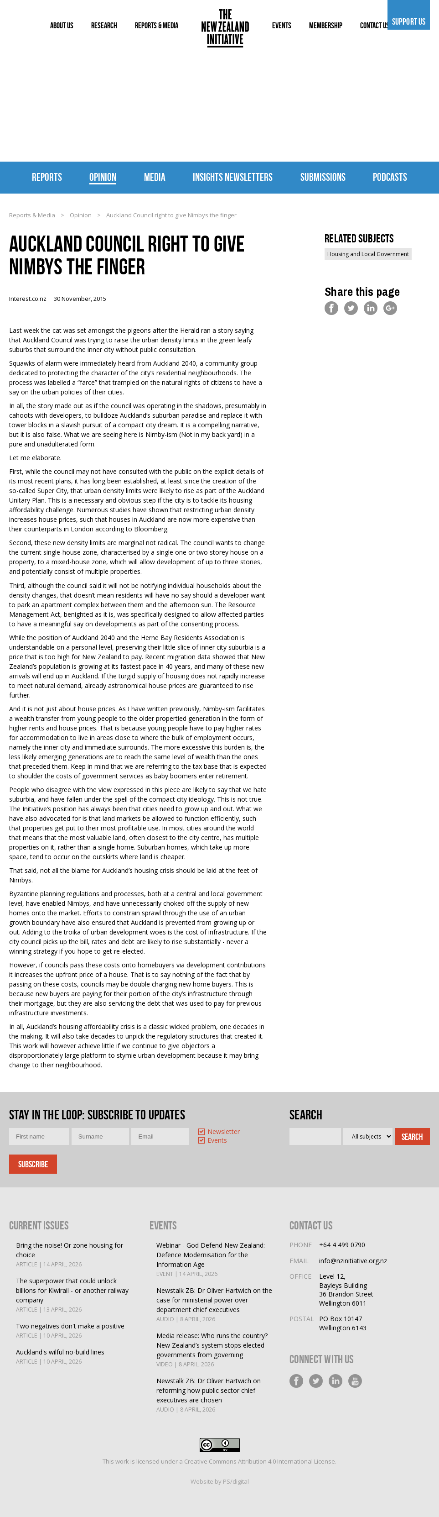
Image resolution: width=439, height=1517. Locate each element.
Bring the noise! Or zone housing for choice (76, 1255)
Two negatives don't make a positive (70, 1331)
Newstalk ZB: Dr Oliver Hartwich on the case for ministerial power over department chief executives (216, 1305)
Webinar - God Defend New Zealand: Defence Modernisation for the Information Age (216, 1260)
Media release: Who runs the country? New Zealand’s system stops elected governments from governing (216, 1350)
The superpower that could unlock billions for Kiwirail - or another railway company (76, 1295)
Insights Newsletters (233, 177)
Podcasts (390, 177)
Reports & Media (32, 215)
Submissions (323, 177)
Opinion (102, 177)
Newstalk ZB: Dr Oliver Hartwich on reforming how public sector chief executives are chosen (216, 1395)
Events (217, 1140)
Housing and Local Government (368, 254)
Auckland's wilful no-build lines (60, 1357)
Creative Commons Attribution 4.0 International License (259, 1461)
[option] (223, 1132)
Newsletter (223, 1132)
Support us (408, 21)
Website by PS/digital (220, 1481)
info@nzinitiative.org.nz (353, 1260)
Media (154, 177)
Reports (47, 177)
